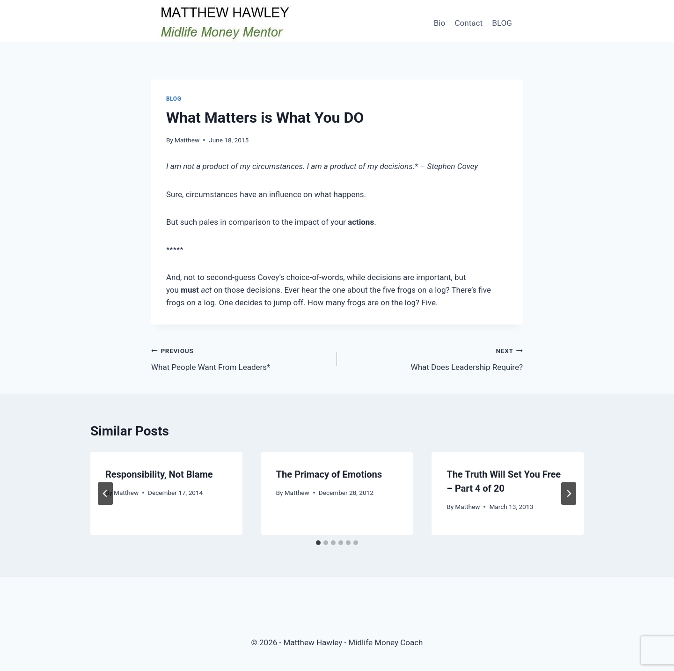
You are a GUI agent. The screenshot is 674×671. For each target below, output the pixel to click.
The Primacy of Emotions (329, 474)
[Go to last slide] (105, 493)
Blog (173, 99)
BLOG (502, 23)
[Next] (568, 493)
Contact (469, 23)
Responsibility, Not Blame (159, 474)
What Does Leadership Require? (434, 358)
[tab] (318, 542)
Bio (439, 23)
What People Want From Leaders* (240, 358)
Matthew (187, 140)
